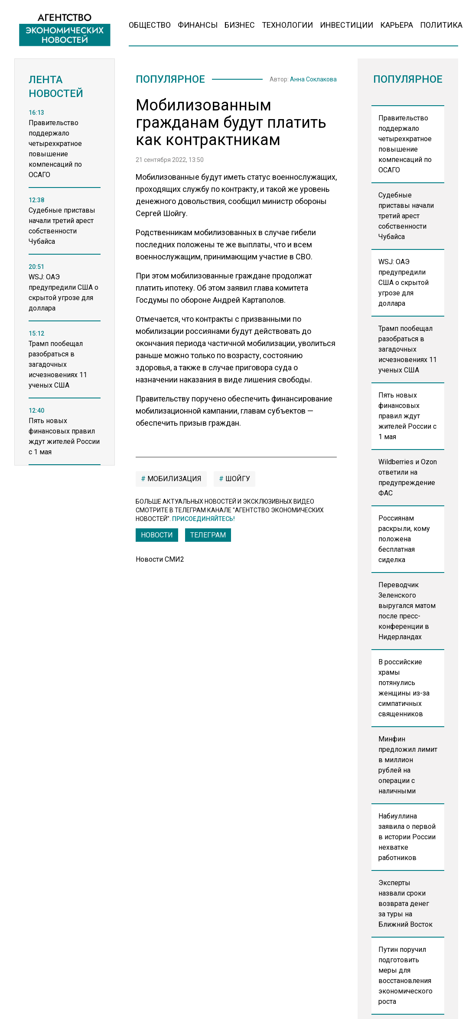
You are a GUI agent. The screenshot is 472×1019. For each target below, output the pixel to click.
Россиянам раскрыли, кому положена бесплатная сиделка (404, 539)
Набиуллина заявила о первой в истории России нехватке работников (407, 837)
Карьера (396, 24)
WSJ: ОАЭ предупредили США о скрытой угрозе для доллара (403, 282)
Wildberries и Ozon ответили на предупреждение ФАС (407, 477)
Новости (157, 535)
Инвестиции (346, 24)
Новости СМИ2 (160, 559)
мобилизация (174, 479)
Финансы (198, 24)
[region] (65, 296)
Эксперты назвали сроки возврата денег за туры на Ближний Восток (405, 903)
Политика (441, 24)
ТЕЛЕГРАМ (208, 535)
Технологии (287, 24)
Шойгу (237, 479)
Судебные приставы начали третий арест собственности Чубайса (406, 216)
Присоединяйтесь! (203, 518)
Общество (150, 24)
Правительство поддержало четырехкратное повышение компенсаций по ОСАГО (405, 144)
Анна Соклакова (313, 79)
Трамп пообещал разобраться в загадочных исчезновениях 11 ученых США (407, 349)
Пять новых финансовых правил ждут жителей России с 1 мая (407, 416)
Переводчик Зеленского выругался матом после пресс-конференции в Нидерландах (407, 611)
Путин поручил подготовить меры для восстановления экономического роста (405, 975)
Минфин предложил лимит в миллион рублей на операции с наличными (407, 765)
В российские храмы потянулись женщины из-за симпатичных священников (404, 688)
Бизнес (240, 24)
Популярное (170, 79)
